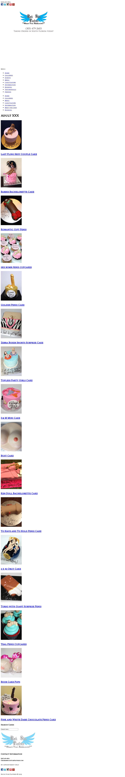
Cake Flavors (10, 82)
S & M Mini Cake (10, 418)
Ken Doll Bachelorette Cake (19, 493)
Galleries (9, 75)
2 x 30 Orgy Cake (11, 569)
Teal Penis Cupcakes (14, 644)
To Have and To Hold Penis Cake (21, 531)
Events (8, 78)
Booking (8, 87)
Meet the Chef (11, 107)
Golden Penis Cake (12, 305)
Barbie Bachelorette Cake (17, 192)
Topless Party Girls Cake (17, 380)
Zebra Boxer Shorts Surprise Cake (22, 342)
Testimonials (10, 89)
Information (10, 85)
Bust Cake (7, 456)
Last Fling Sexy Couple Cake (19, 154)
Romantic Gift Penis (13, 229)
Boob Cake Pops (10, 682)
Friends (8, 92)
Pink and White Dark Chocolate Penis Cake (28, 719)
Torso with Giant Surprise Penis (21, 606)
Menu (3, 69)
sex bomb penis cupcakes (16, 267)
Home (7, 73)
